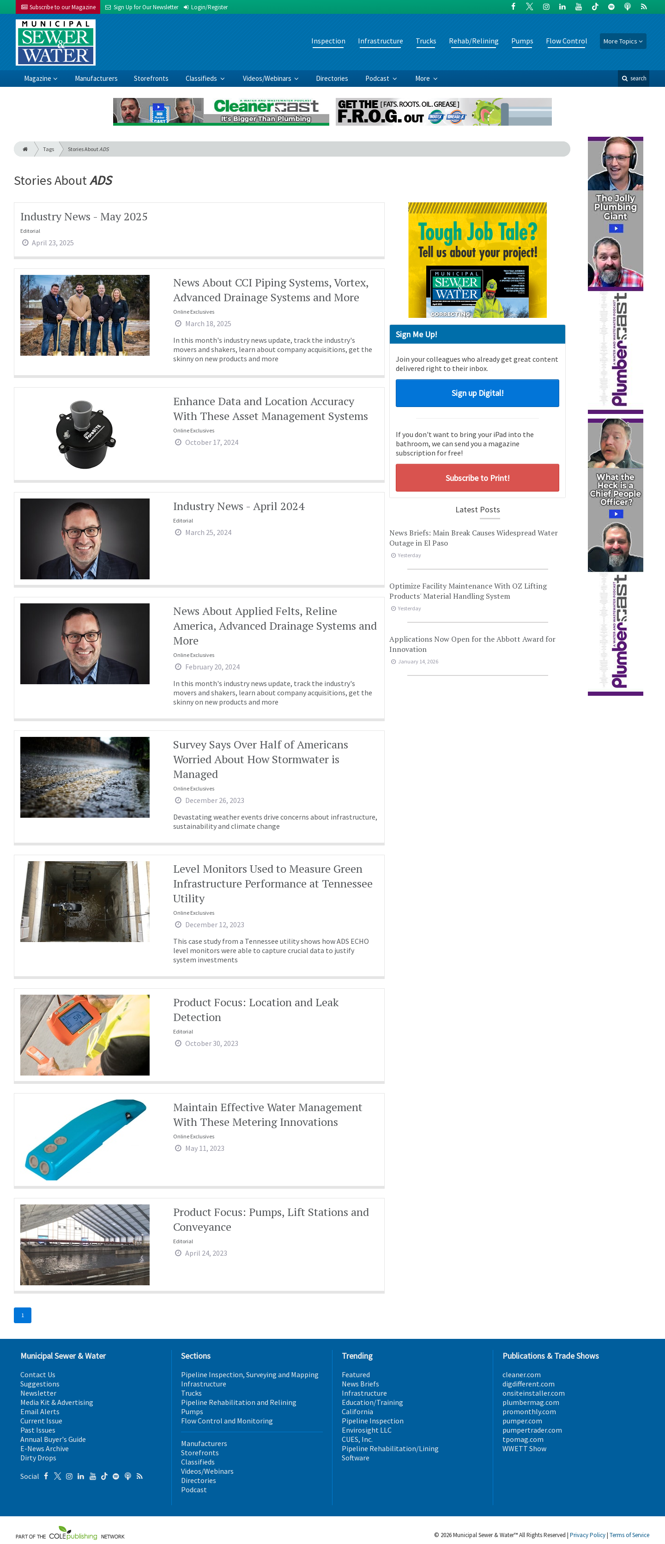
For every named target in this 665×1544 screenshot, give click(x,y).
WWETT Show (524, 1448)
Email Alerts (40, 1411)
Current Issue (41, 1420)
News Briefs (360, 1383)
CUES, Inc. (357, 1439)
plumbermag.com (530, 1402)
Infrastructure (380, 40)
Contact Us (37, 1374)
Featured (356, 1374)
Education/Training (372, 1402)
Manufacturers (96, 78)
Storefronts (151, 78)
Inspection (328, 40)
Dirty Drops (38, 1457)
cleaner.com (521, 1374)
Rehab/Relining (474, 40)
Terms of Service (629, 1535)
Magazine (37, 78)
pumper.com (522, 1420)
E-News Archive (44, 1448)
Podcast (378, 78)
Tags (48, 149)
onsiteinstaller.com (533, 1393)
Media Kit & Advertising (56, 1402)
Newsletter (38, 1393)
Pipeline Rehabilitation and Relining (238, 1402)
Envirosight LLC (367, 1430)
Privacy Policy (587, 1535)
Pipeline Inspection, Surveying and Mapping (250, 1374)
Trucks (426, 40)
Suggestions (40, 1383)
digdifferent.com (528, 1383)
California (357, 1411)
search (634, 78)
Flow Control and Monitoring (227, 1420)
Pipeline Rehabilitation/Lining (390, 1448)
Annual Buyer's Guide (53, 1439)
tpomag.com (523, 1439)
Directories (332, 78)
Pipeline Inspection (373, 1420)
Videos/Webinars (268, 78)
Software (355, 1457)
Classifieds (202, 78)
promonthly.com (529, 1411)
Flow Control (566, 40)
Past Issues (37, 1430)
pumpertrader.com (532, 1430)
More (423, 78)
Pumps (522, 40)
